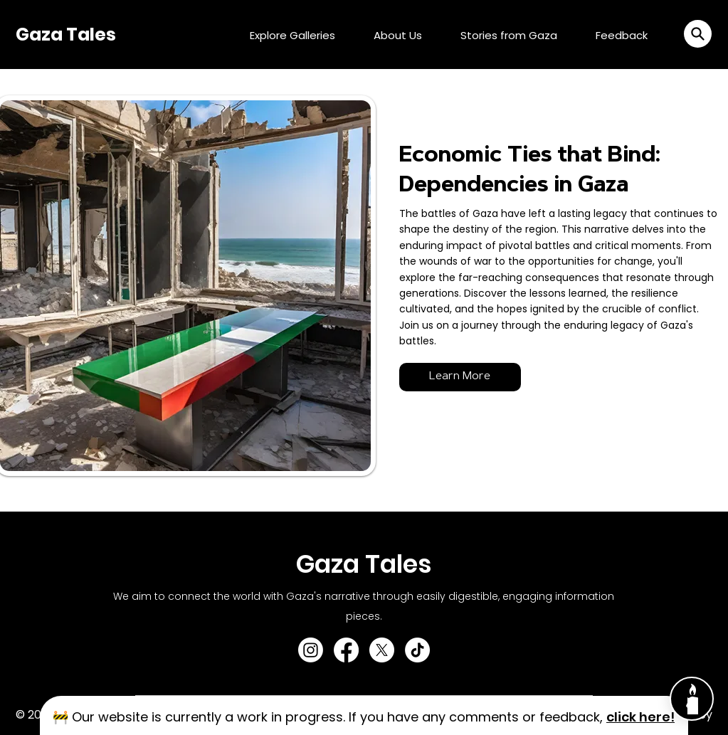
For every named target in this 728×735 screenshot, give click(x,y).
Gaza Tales (66, 34)
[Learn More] (460, 377)
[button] (698, 34)
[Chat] (692, 699)
